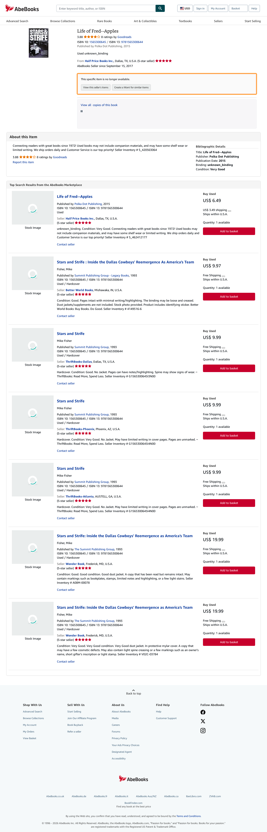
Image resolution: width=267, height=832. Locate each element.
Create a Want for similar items (131, 87)
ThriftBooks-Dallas (79, 361)
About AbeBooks (121, 711)
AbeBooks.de (79, 796)
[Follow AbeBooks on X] (202, 722)
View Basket (29, 738)
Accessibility (119, 758)
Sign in (200, 8)
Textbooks (185, 21)
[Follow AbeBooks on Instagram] (202, 731)
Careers (116, 724)
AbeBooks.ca (171, 796)
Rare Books (104, 21)
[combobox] (105, 8)
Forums (116, 731)
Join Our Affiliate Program (81, 718)
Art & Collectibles (145, 21)
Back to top (133, 693)
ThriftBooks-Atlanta (80, 496)
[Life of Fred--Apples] (38, 30)
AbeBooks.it (121, 796)
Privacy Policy (119, 738)
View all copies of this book (99, 105)
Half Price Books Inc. (80, 218)
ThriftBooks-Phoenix (80, 429)
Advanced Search (17, 21)
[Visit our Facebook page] (202, 713)
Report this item (23, 162)
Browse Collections (62, 21)
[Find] (160, 8)
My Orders (28, 731)
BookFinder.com (133, 804)
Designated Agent (122, 751)
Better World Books (79, 290)
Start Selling (253, 21)
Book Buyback (75, 724)
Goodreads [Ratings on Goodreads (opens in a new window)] (124, 37)
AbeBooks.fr (100, 796)
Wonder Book (75, 564)
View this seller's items (95, 87)
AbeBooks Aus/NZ (146, 796)
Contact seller (66, 244)
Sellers (218, 21)
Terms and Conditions (188, 816)
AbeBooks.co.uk (55, 796)
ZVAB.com (215, 796)
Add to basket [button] (229, 231)
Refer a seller (74, 731)
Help (254, 8)
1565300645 (97, 42)
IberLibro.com (194, 796)
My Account (218, 8)
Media (115, 718)
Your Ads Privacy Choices (125, 745)
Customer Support (166, 718)
